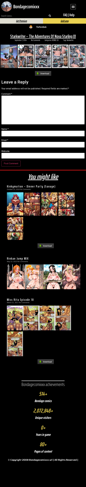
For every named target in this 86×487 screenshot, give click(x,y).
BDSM (54, 40)
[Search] (50, 16)
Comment (6, 94)
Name (5, 129)
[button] (73, 6)
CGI (57, 40)
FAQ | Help (68, 15)
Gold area (64, 21)
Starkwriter (70, 40)
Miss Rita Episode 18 (20, 299)
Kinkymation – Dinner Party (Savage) (31, 186)
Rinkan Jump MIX (18, 258)
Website (5, 151)
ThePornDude (41, 27)
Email (4, 140)
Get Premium (21, 21)
